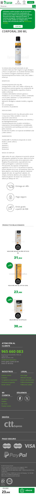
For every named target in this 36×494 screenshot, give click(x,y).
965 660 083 (12, 351)
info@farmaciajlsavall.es (8, 360)
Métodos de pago (26, 378)
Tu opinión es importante (9, 380)
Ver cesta (4, 404)
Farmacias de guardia (8, 382)
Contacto (4, 378)
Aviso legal (23, 375)
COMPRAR (30, 2)
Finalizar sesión (6, 406)
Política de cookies (26, 385)
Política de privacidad (27, 382)
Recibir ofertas (5, 385)
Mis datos (4, 399)
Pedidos (3, 401)
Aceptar (18, 26)
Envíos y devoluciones (27, 380)
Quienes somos (6, 375)
